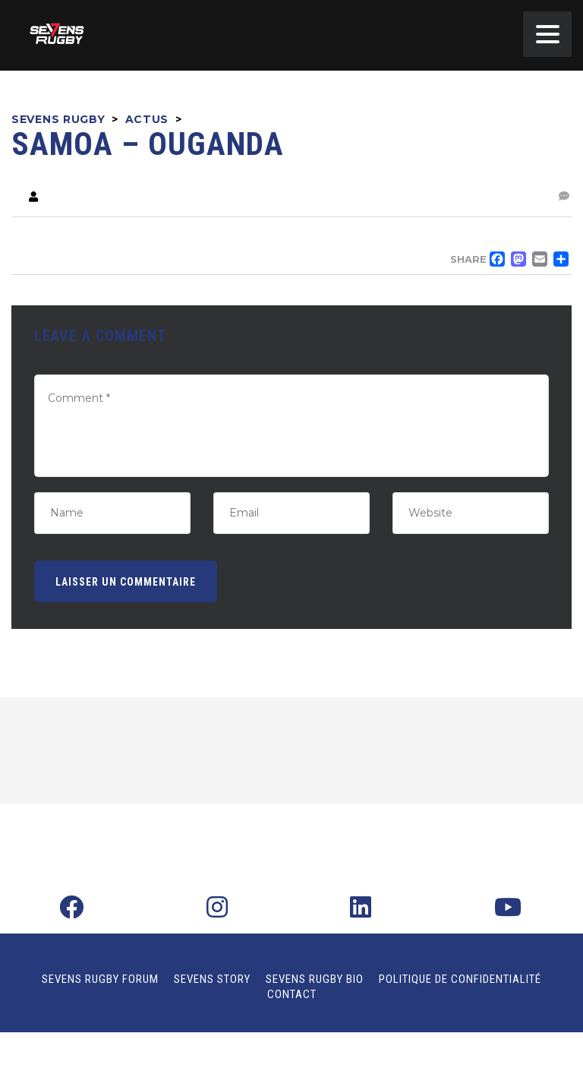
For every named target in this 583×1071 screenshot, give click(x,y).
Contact (292, 994)
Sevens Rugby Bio (315, 979)
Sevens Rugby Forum (100, 979)
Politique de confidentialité (460, 979)
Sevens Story (212, 979)
